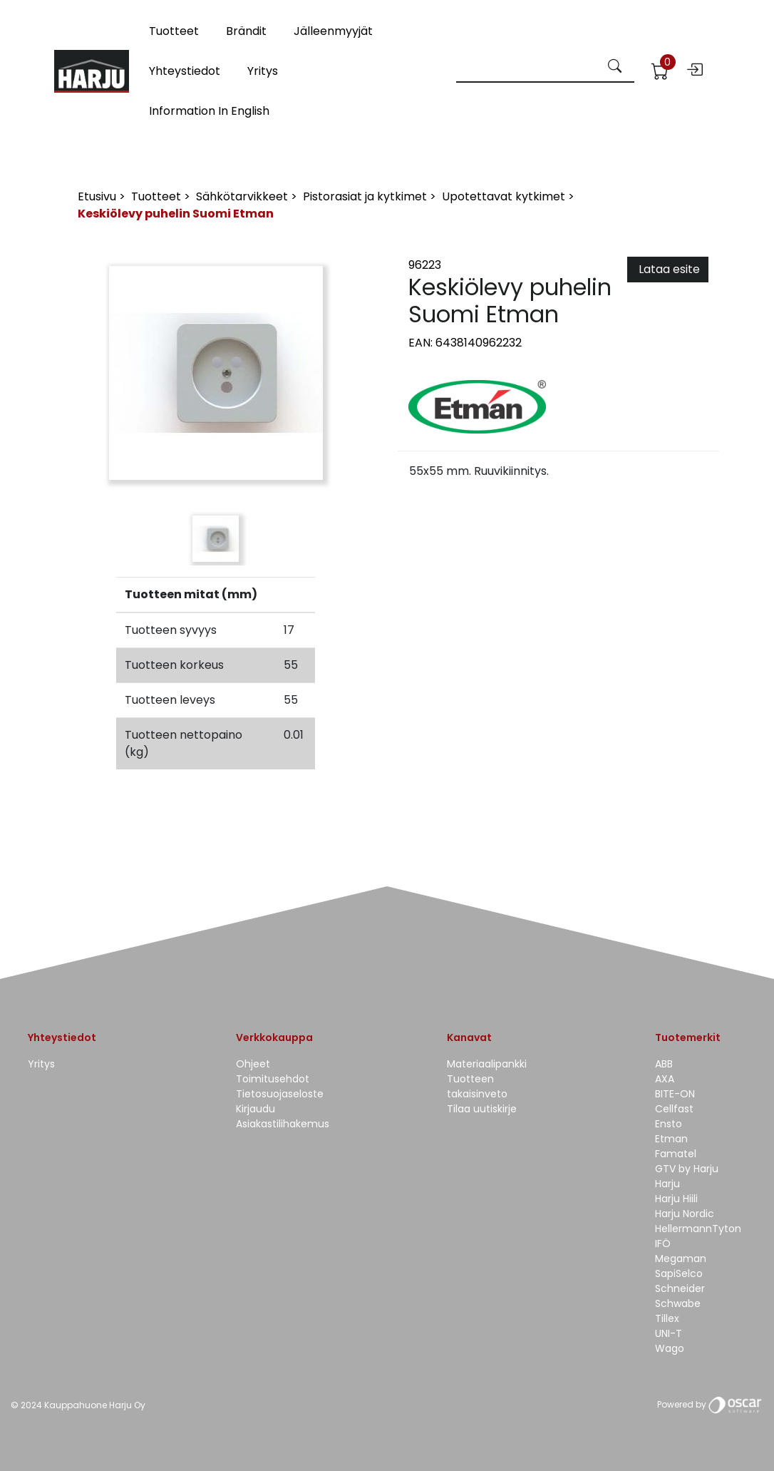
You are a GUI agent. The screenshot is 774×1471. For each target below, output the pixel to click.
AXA (664, 1079)
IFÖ (663, 1243)
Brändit (246, 31)
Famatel (675, 1154)
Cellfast (674, 1109)
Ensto (668, 1124)
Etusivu (98, 196)
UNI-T (668, 1333)
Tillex (667, 1318)
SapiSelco (679, 1273)
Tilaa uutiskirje (482, 1109)
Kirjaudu (255, 1109)
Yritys (262, 71)
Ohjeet (253, 1064)
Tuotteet (174, 31)
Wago (669, 1348)
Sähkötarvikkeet (243, 196)
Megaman (680, 1258)
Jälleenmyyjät (333, 31)
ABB (664, 1064)
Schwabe (678, 1303)
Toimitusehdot (272, 1079)
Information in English (209, 111)
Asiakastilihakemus (282, 1124)
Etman (671, 1139)
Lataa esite (668, 269)
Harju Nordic (684, 1213)
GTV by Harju (686, 1169)
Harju (667, 1184)
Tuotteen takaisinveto (477, 1086)
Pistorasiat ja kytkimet (366, 196)
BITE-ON (675, 1094)
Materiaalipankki (487, 1064)
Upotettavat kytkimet (505, 196)
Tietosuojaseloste (280, 1094)
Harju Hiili (676, 1198)
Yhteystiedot (184, 71)
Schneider (680, 1288)
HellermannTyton (698, 1228)
